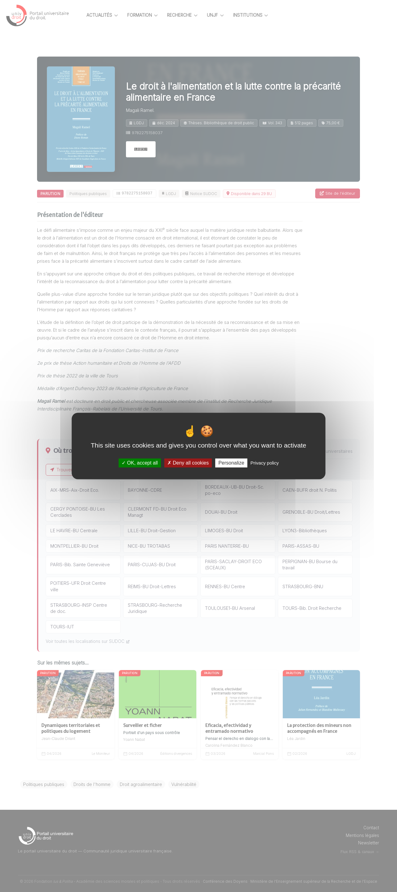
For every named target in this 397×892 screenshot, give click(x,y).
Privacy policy (264, 462)
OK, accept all (140, 462)
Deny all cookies (188, 462)
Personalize (231, 462)
